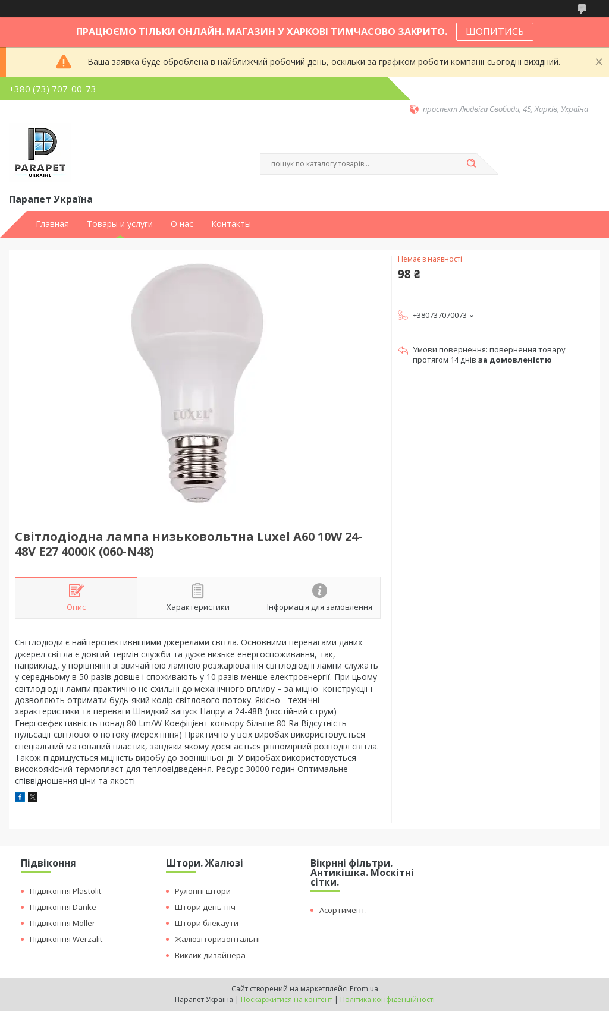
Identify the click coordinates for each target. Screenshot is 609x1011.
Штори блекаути (206, 923)
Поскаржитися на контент (286, 999)
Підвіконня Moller (62, 923)
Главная (52, 224)
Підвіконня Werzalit (66, 939)
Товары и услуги (120, 224)
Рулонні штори (203, 891)
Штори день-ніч (205, 907)
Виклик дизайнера (210, 955)
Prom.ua (364, 989)
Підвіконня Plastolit (65, 891)
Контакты (231, 224)
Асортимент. (343, 910)
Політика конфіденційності (387, 999)
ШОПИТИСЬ (495, 31)
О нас (182, 224)
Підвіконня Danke (63, 907)
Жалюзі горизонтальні (217, 939)
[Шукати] (471, 164)
